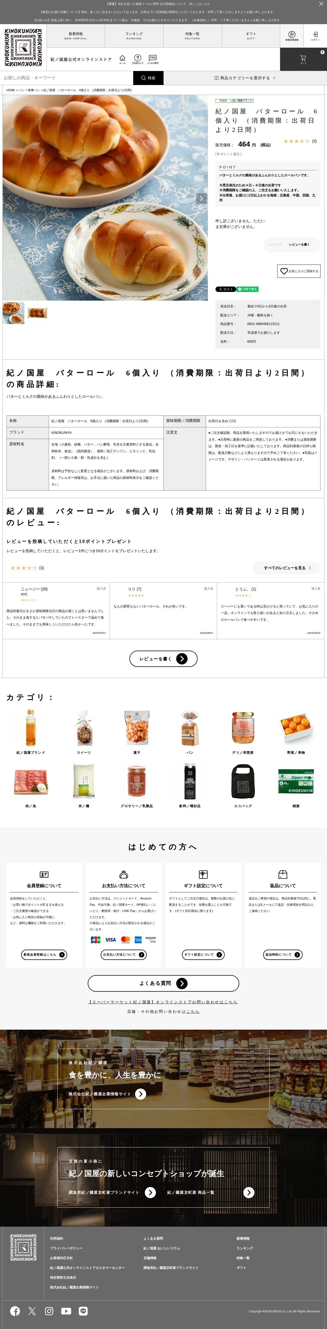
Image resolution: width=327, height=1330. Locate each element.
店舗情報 (149, 1259)
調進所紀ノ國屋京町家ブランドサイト (104, 1193)
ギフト (251, 34)
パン (21, 90)
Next (201, 198)
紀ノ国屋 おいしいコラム (161, 1249)
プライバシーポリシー (66, 1249)
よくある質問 (155, 983)
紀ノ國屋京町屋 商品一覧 (191, 1193)
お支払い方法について (119, 954)
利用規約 (56, 1239)
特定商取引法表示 (63, 1278)
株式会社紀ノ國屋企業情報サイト (100, 1094)
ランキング (134, 34)
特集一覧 (192, 34)
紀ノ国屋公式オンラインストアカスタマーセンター (87, 1269)
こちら (193, 1012)
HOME (10, 90)
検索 (151, 78)
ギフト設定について (199, 954)
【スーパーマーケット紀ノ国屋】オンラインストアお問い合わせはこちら (163, 1002)
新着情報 (76, 34)
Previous (9, 198)
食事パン (34, 90)
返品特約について (279, 954)
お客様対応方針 (61, 1259)
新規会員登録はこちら (40, 954)
